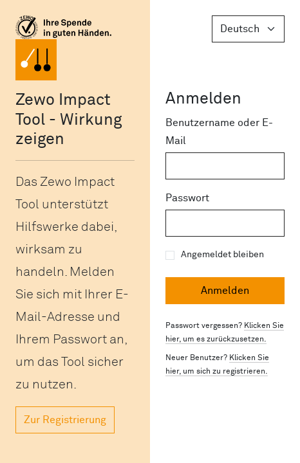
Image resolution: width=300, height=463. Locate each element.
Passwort (187, 198)
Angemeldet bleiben (222, 254)
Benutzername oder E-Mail (219, 132)
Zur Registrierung (65, 420)
